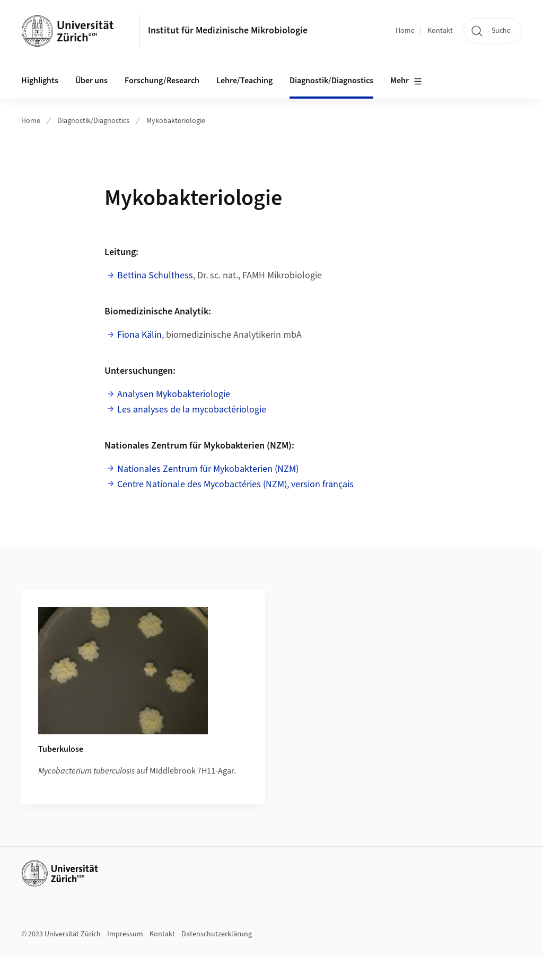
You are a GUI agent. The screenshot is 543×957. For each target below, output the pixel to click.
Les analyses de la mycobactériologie (191, 409)
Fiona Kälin (139, 334)
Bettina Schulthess (155, 275)
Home (405, 30)
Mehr (406, 81)
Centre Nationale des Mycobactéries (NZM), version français (235, 484)
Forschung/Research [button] (162, 80)
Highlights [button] (39, 80)
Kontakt (440, 30)
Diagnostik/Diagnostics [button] (331, 80)
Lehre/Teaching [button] (244, 80)
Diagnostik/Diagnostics (93, 121)
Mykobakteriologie (175, 121)
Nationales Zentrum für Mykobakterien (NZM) (208, 469)
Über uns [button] (91, 80)
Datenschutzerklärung (216, 934)
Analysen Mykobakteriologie (173, 394)
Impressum (125, 934)
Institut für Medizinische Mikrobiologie (228, 30)
